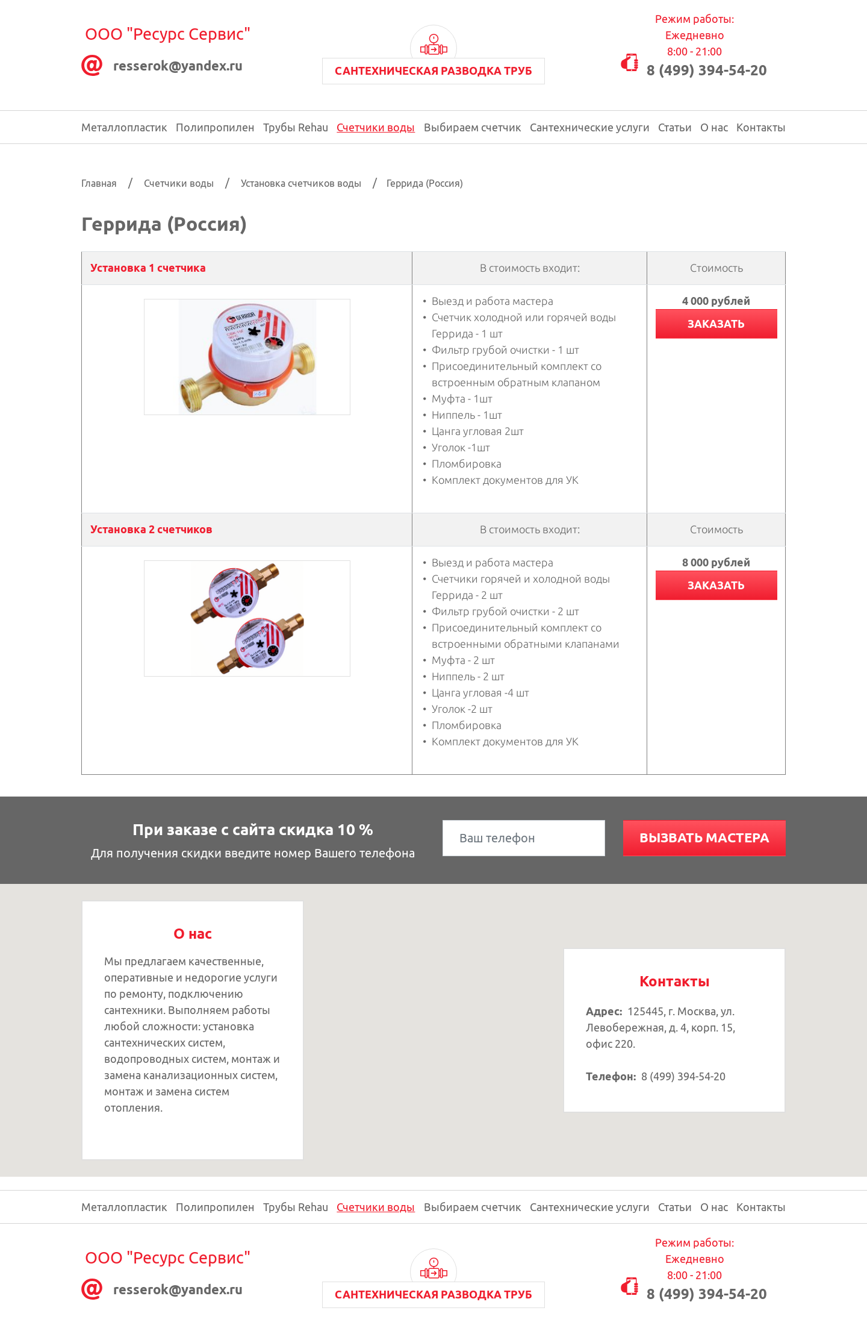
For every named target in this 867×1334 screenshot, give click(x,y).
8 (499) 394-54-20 (707, 70)
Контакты (761, 127)
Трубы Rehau (295, 127)
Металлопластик (124, 127)
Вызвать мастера (704, 837)
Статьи (675, 127)
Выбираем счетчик (472, 127)
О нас (714, 127)
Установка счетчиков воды (301, 183)
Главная (99, 183)
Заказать (716, 324)
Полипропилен (215, 127)
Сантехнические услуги (590, 127)
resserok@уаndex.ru (178, 65)
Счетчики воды (376, 127)
